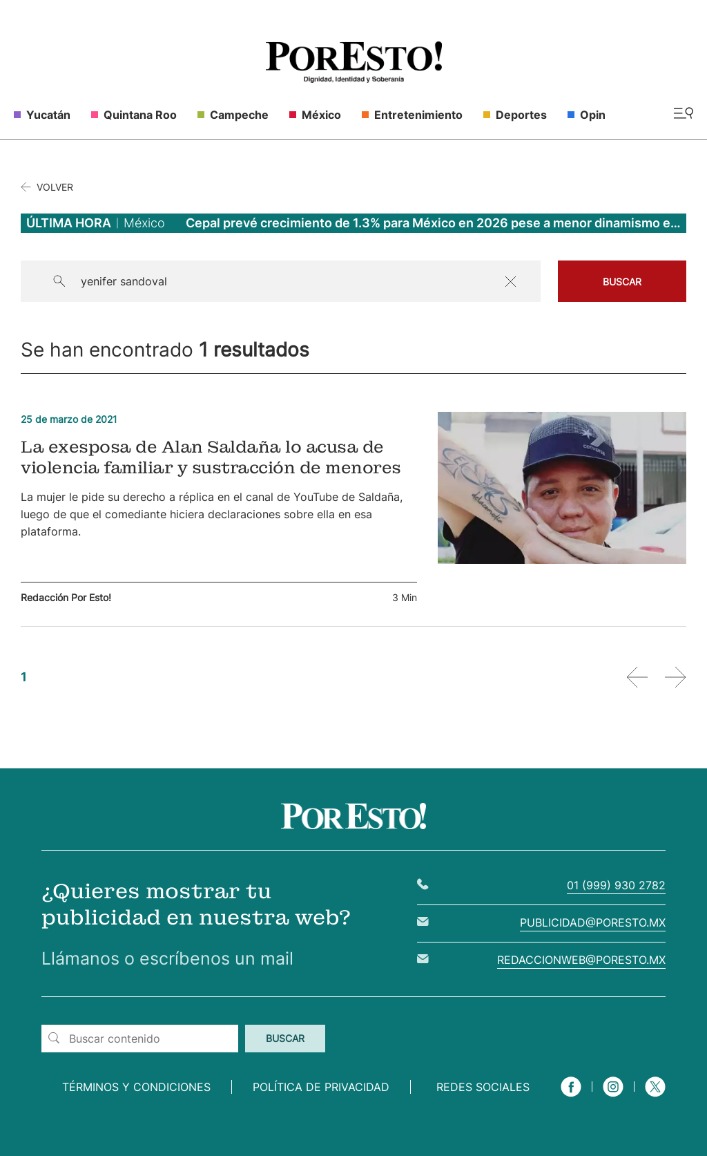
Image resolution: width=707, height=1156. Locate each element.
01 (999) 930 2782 (616, 885)
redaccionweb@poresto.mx (581, 960)
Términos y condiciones (136, 1087)
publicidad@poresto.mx (593, 922)
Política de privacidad (321, 1087)
